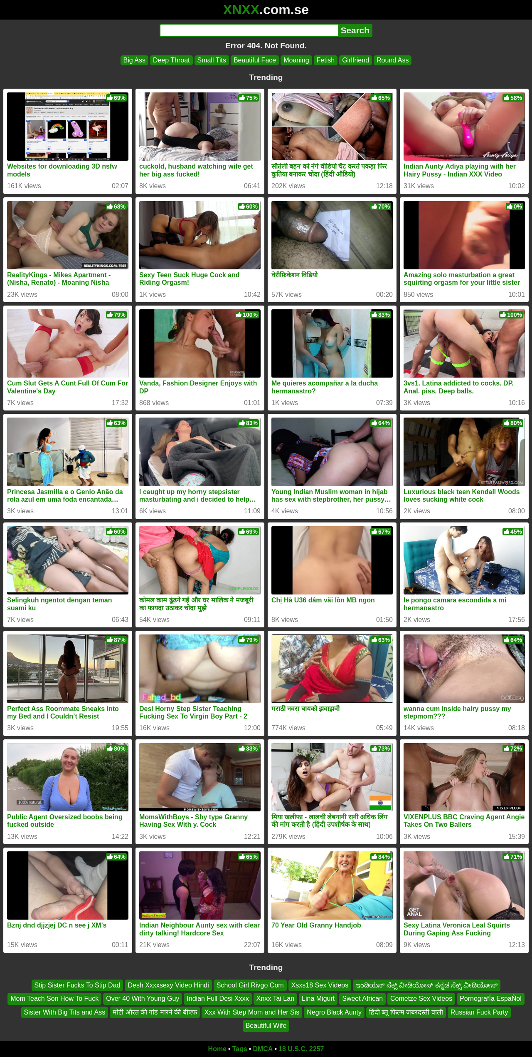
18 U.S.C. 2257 (301, 1048)
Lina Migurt (318, 998)
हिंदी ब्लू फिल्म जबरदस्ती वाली (406, 1011)
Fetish (326, 60)
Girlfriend (355, 60)
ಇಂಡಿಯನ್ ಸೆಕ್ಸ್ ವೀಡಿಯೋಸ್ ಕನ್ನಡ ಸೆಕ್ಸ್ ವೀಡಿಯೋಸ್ (427, 985)
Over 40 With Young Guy (142, 998)
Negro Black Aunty (334, 1011)
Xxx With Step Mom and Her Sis (252, 1011)
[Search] (249, 30)
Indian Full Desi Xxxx (218, 998)
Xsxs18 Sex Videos (320, 985)
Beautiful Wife (266, 1025)
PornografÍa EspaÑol (491, 998)
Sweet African (362, 998)
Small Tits (211, 60)
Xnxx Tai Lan (275, 998)
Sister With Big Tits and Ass (65, 1011)
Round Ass (393, 60)
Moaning (296, 60)
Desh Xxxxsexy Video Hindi (168, 985)
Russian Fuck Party (479, 1011)
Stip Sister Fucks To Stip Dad (77, 985)
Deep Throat (171, 60)
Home (217, 1048)
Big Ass (134, 60)
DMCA (263, 1048)
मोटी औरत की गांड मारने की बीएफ (155, 1011)
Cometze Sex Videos (421, 998)
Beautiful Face (255, 60)
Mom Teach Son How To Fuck (54, 998)
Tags (239, 1048)
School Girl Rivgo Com (250, 985)
